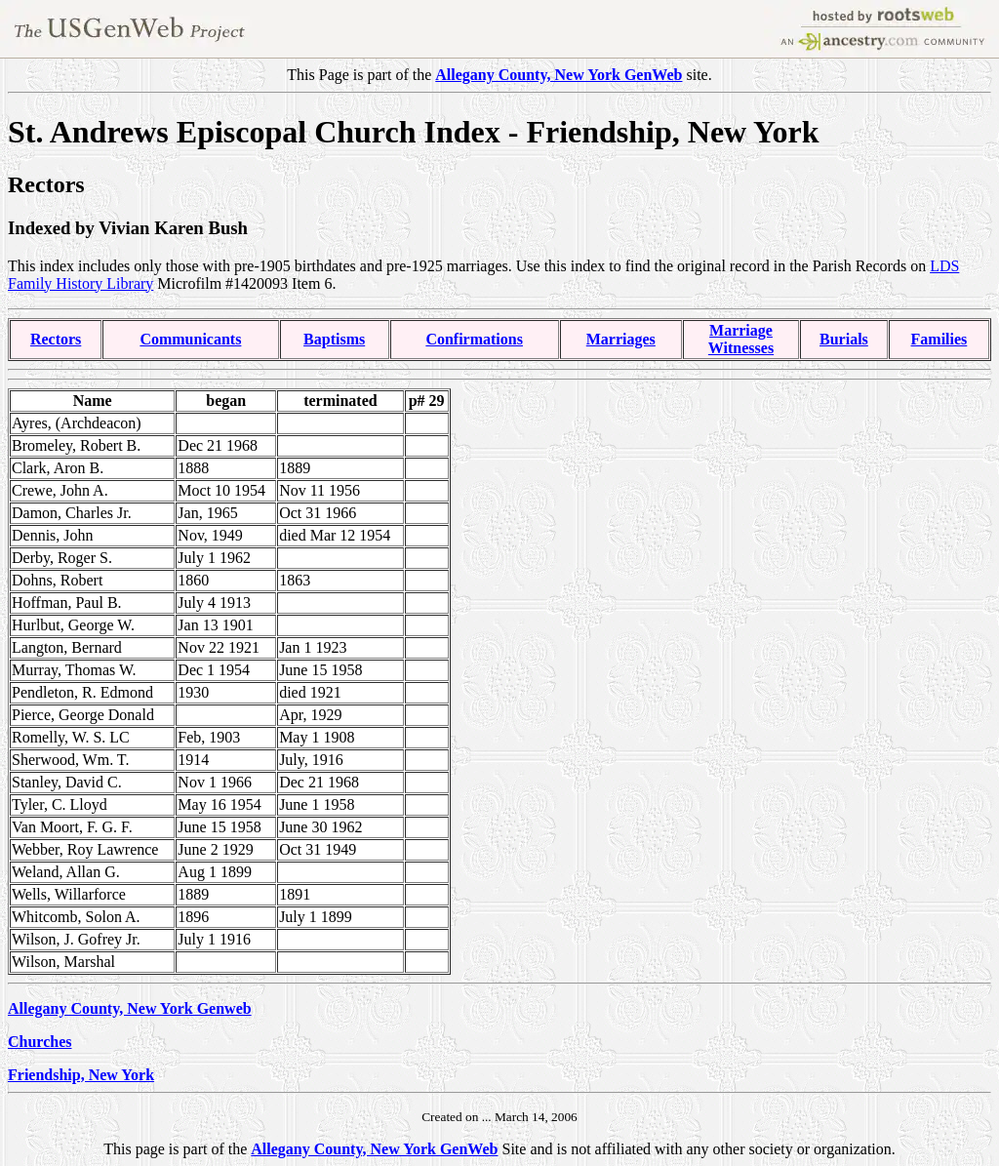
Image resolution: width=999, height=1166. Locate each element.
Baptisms (334, 339)
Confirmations (474, 339)
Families (939, 339)
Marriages (621, 339)
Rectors (55, 339)
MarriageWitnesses (741, 339)
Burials (843, 339)
